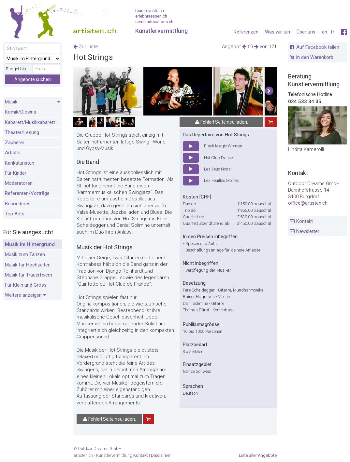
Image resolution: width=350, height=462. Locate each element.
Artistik (12, 153)
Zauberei (14, 142)
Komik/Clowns (20, 112)
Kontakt (304, 221)
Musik (32, 102)
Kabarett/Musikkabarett (30, 122)
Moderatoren (19, 183)
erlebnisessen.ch (151, 16)
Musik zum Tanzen (25, 254)
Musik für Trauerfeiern (28, 275)
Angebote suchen (32, 79)
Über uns (306, 32)
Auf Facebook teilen (317, 47)
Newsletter (307, 231)
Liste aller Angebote (258, 455)
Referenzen (246, 32)
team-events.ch (149, 10)
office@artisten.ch (308, 203)
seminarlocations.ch (154, 21)
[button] (269, 91)
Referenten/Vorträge (27, 193)
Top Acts (14, 214)
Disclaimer (161, 455)
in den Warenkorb (314, 57)
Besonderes (18, 204)
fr (332, 32)
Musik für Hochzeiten (28, 265)
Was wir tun (277, 32)
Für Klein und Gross (26, 285)
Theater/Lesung (22, 132)
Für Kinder (15, 173)
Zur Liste (85, 46)
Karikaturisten (19, 163)
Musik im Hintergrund (30, 244)
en (324, 32)
